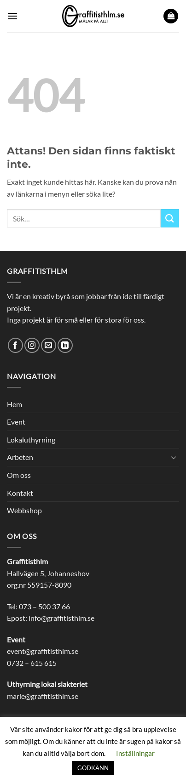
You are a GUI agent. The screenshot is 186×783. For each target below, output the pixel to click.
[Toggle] (173, 457)
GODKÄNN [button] (93, 768)
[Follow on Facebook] (15, 345)
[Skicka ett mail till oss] (48, 345)
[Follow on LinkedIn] (65, 345)
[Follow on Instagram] (32, 345)
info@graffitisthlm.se (61, 617)
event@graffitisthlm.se (42, 651)
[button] (12, 16)
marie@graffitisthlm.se (42, 696)
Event (16, 421)
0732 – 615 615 (32, 662)
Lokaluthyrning (31, 439)
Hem (14, 404)
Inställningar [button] (135, 753)
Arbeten (20, 457)
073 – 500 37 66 (44, 606)
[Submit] (170, 218)
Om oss (19, 475)
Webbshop (24, 510)
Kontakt (20, 492)
